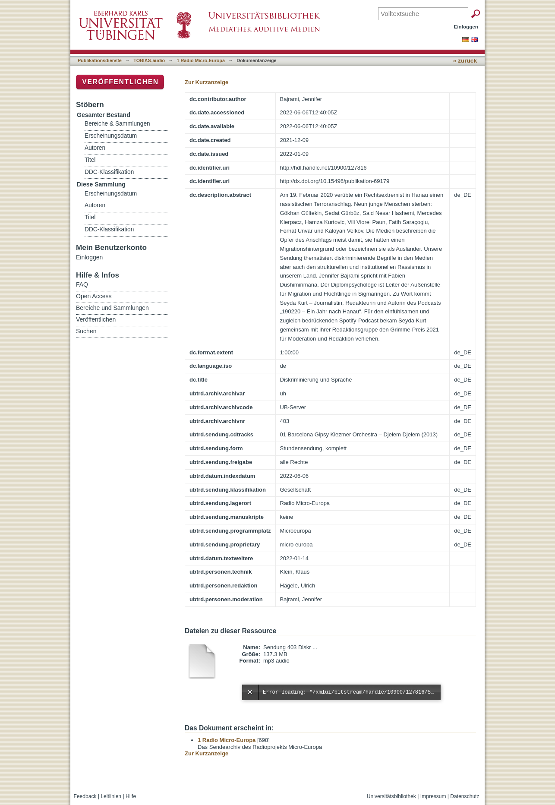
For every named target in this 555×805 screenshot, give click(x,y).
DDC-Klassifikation (109, 172)
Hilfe (131, 796)
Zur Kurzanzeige (206, 82)
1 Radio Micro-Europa (201, 60)
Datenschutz (464, 796)
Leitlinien (111, 796)
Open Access (94, 296)
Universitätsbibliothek (391, 796)
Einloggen (466, 26)
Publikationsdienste (100, 60)
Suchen (86, 331)
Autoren (95, 148)
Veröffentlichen (120, 81)
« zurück (465, 60)
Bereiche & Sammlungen (117, 123)
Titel (90, 160)
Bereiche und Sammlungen (112, 307)
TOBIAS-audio (149, 60)
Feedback (85, 796)
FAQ (82, 284)
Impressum (433, 796)
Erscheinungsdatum (111, 136)
